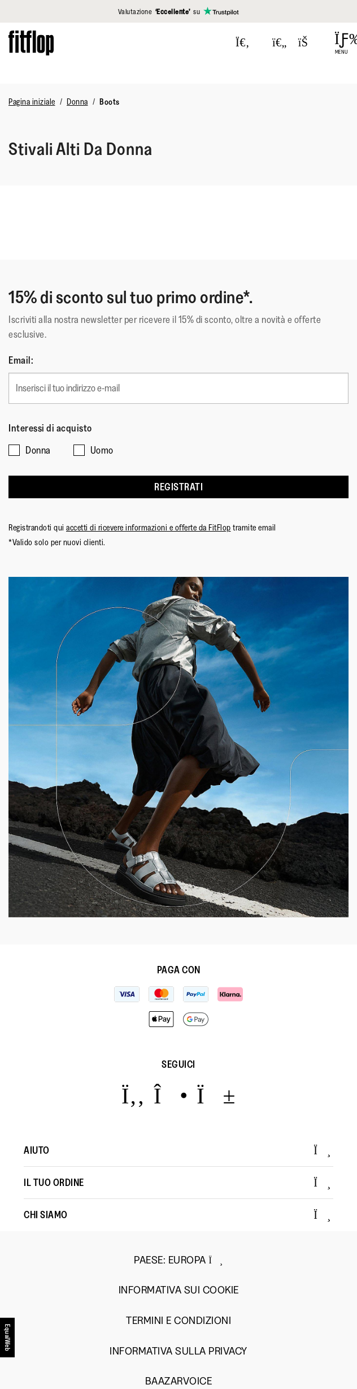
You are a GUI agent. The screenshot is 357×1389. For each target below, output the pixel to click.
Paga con (179, 970)
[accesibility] (8, 1341)
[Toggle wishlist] (279, 43)
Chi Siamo (177, 1215)
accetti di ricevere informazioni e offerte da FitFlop (148, 527)
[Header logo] (31, 43)
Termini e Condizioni (178, 1321)
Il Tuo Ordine (177, 1182)
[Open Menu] (341, 43)
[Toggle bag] (307, 43)
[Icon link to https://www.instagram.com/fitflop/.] (171, 1095)
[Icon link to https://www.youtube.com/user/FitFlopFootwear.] (216, 1095)
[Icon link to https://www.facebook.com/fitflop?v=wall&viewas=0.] (133, 1095)
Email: (20, 360)
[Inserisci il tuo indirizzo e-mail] (178, 388)
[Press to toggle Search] (243, 43)
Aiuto (177, 1150)
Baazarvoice (178, 1381)
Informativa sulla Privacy (178, 1351)
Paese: (178, 1260)
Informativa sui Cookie (179, 1290)
